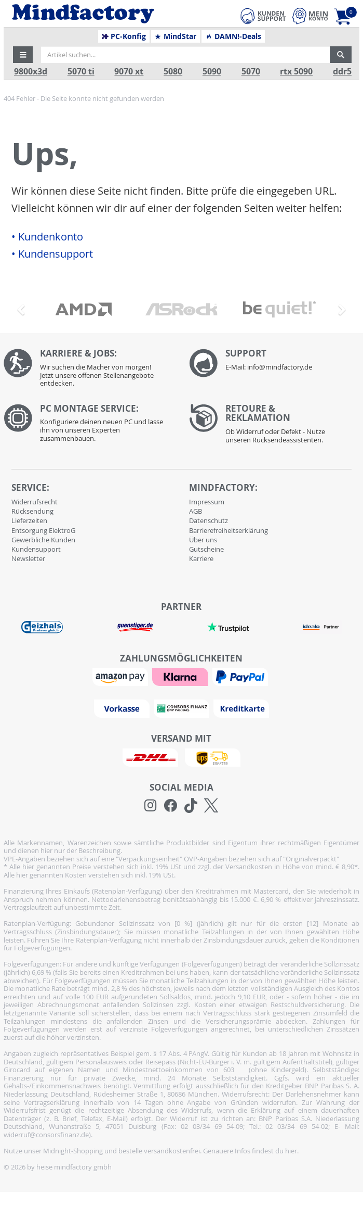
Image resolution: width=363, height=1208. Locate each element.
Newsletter (28, 558)
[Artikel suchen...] (185, 54)
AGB (195, 511)
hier (291, 1150)
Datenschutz (208, 520)
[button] (23, 54)
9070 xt (128, 72)
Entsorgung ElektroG (43, 530)
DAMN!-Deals (233, 36)
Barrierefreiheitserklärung (228, 530)
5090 (212, 72)
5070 (250, 72)
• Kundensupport (52, 254)
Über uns (203, 539)
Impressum (206, 501)
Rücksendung (32, 511)
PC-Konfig (124, 36)
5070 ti (81, 72)
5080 (173, 72)
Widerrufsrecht (34, 501)
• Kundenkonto (47, 237)
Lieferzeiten (29, 520)
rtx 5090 (296, 72)
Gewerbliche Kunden (43, 539)
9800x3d (30, 72)
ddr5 (342, 72)
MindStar (175, 36)
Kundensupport (36, 549)
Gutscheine (206, 549)
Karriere (201, 558)
